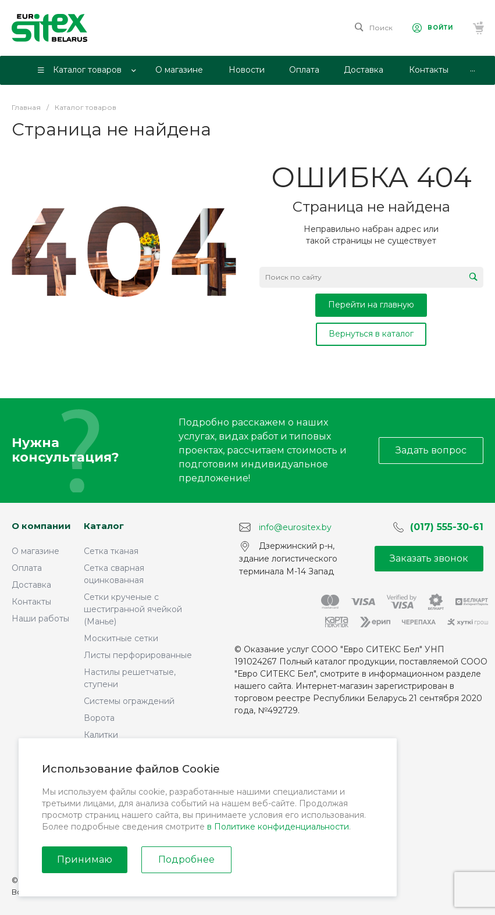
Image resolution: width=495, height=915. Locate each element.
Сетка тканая (111, 551)
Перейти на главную (371, 304)
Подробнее (186, 859)
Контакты (31, 601)
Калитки (101, 735)
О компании (41, 525)
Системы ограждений (129, 701)
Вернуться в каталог (371, 333)
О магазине (35, 551)
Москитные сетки (121, 638)
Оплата (27, 568)
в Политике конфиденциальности (278, 826)
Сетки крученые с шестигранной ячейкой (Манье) (133, 609)
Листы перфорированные (138, 655)
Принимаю (84, 859)
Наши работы (40, 618)
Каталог (104, 525)
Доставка (31, 585)
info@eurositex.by (295, 527)
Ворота (99, 718)
